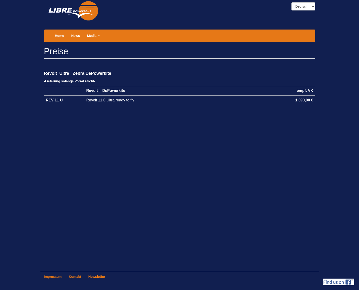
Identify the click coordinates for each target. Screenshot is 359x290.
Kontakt (75, 277)
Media (94, 37)
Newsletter (96, 277)
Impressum (53, 277)
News (75, 36)
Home (59, 36)
